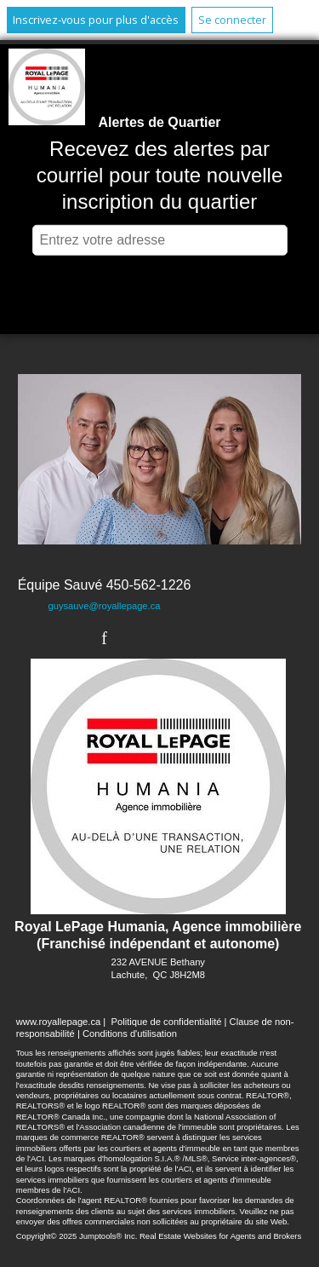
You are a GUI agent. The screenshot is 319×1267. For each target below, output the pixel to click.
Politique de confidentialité (166, 1021)
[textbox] (160, 240)
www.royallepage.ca (58, 1021)
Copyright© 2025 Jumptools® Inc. (77, 1236)
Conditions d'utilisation (130, 1033)
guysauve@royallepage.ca (104, 606)
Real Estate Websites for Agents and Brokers (220, 1236)
